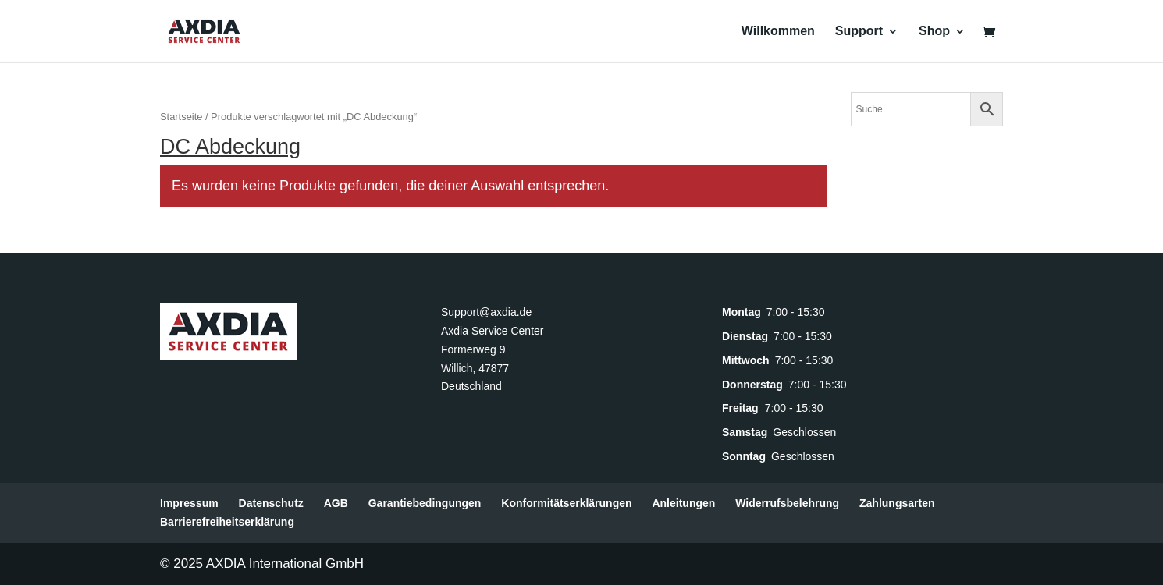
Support (859, 31)
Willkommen (778, 31)
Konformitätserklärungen (566, 503)
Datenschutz (271, 503)
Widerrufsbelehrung (787, 503)
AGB (336, 503)
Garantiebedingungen (425, 503)
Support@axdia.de (486, 312)
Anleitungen (683, 503)
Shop (934, 31)
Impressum (189, 503)
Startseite (181, 116)
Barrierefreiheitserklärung (227, 522)
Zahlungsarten (896, 503)
